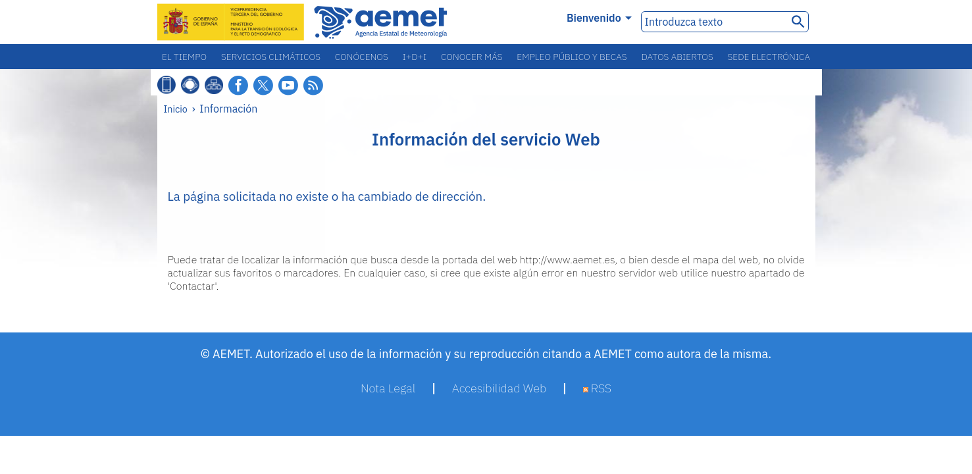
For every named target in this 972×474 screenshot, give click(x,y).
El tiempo (184, 57)
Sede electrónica (769, 57)
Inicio (176, 109)
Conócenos (361, 57)
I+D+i (415, 57)
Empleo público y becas (572, 57)
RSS (597, 388)
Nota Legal (388, 388)
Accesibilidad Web (499, 388)
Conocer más (472, 57)
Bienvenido (599, 17)
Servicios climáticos (270, 57)
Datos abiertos (677, 57)
